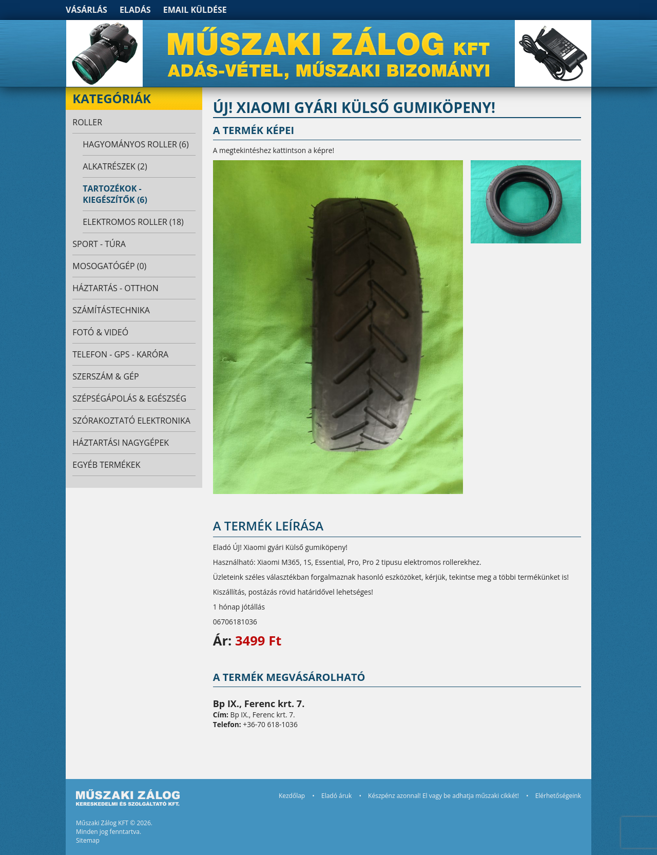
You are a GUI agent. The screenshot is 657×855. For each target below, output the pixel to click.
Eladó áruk (336, 795)
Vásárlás (86, 9)
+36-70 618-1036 (270, 724)
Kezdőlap (292, 795)
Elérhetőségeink (558, 795)
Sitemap (88, 840)
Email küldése (195, 9)
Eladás (135, 9)
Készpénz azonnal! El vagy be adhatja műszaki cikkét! (443, 795)
